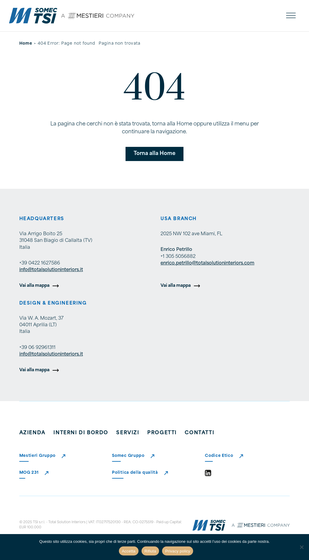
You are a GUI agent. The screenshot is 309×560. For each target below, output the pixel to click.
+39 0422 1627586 (39, 263)
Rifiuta (150, 551)
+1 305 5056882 (178, 257)
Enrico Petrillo (176, 250)
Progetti (162, 433)
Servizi (127, 433)
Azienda (32, 433)
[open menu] (291, 15)
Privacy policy (177, 551)
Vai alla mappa (34, 285)
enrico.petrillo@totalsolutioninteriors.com (207, 263)
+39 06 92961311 (37, 348)
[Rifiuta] (301, 547)
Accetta (128, 551)
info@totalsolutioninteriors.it (51, 270)
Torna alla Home (154, 153)
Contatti (199, 433)
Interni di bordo (80, 433)
